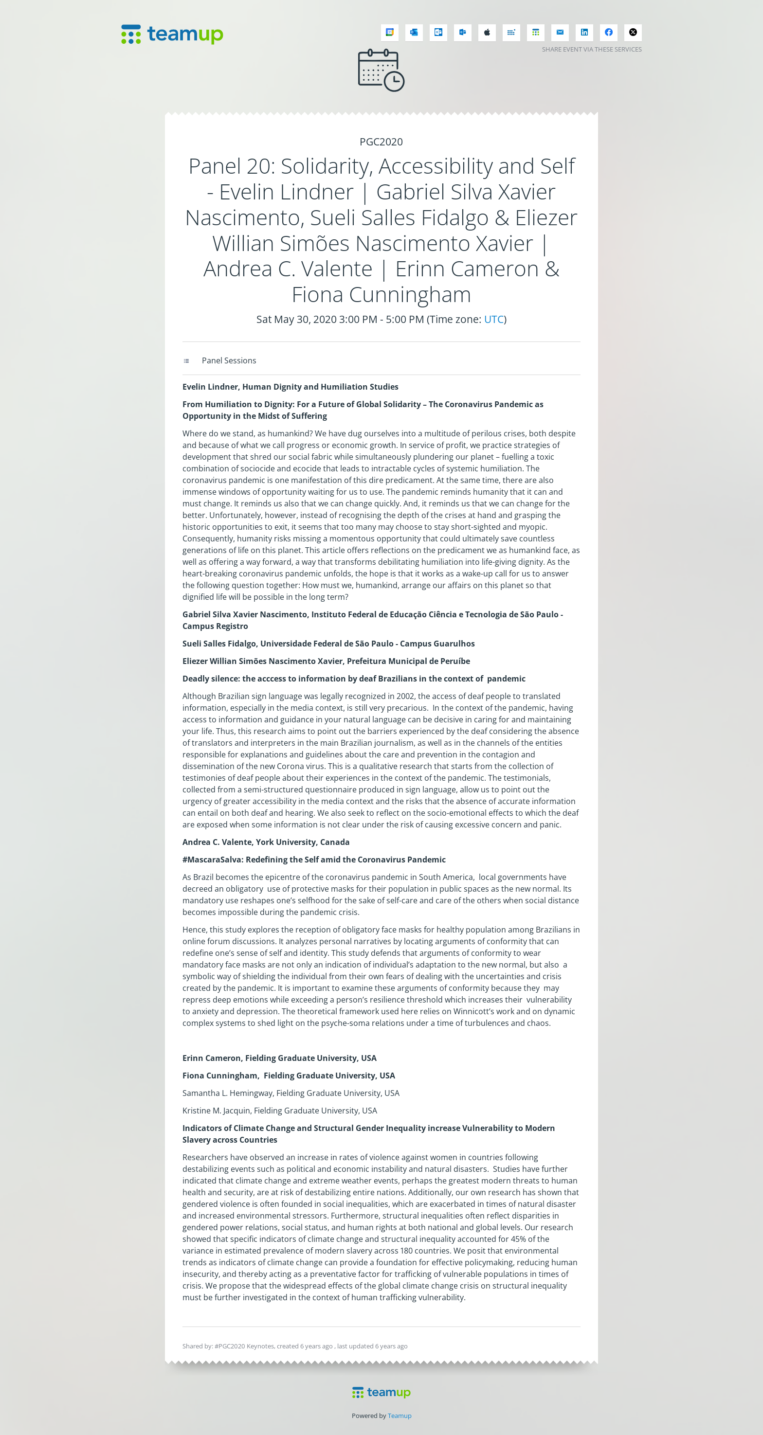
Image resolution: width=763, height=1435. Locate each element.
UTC (494, 319)
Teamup (400, 1415)
